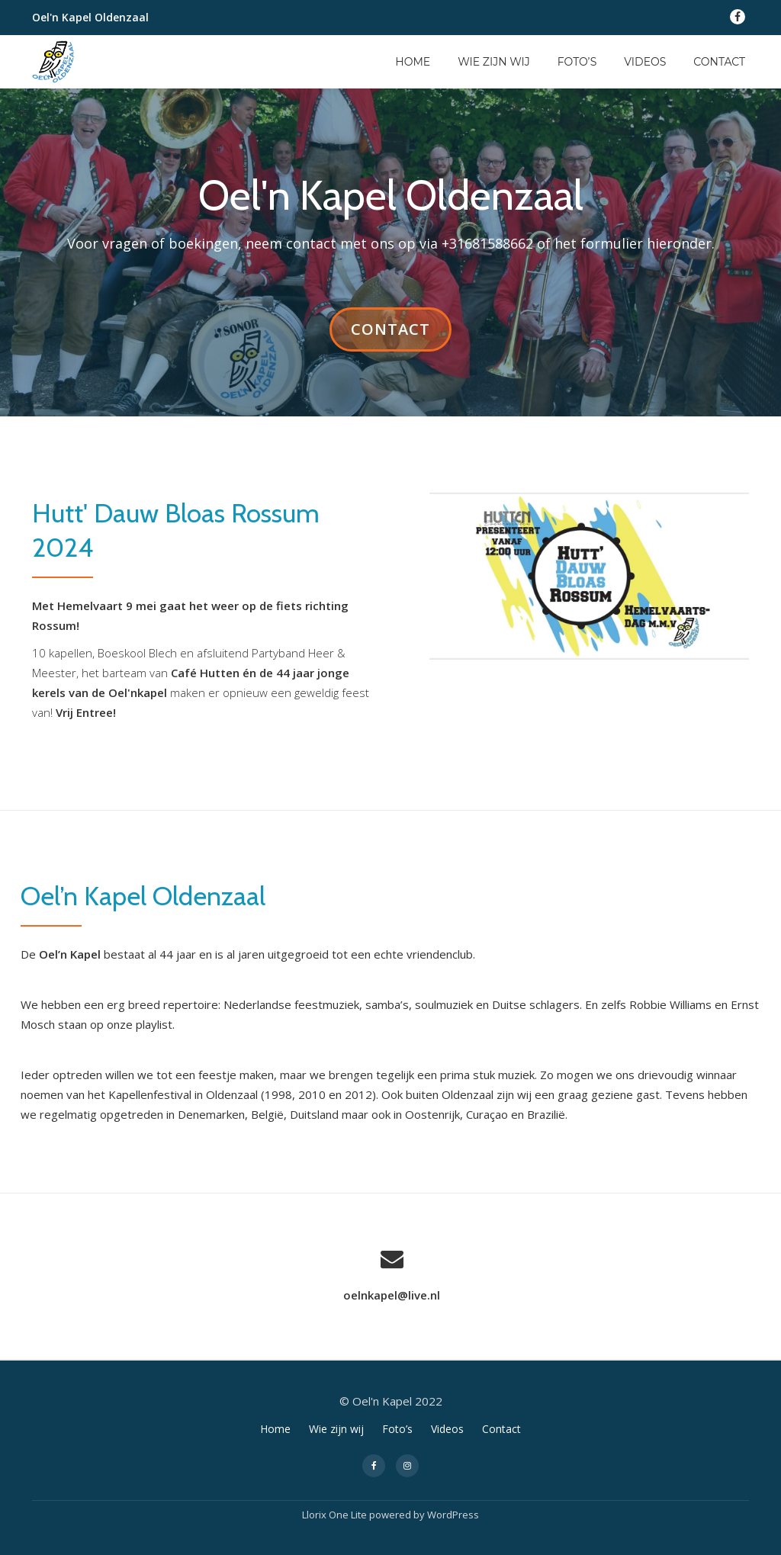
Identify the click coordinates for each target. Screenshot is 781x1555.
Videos (645, 62)
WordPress (453, 1514)
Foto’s (577, 62)
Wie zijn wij (494, 62)
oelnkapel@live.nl (391, 1295)
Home (412, 62)
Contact (719, 62)
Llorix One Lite (335, 1514)
